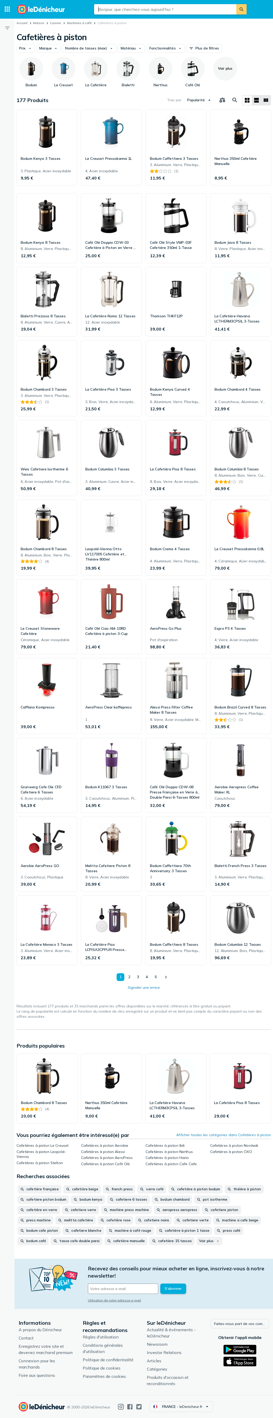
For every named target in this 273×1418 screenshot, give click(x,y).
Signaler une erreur (144, 987)
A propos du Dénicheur (40, 1329)
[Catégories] (7, 9)
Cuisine (55, 23)
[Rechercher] (241, 9)
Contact (26, 1338)
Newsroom (157, 1344)
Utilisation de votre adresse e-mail (114, 1300)
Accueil (22, 23)
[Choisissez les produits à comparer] (222, 100)
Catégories (157, 1369)
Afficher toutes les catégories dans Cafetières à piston (223, 1135)
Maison (38, 23)
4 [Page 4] (147, 977)
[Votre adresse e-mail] (123, 1289)
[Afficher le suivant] (166, 977)
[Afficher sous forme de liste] (256, 100)
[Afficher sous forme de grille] (247, 100)
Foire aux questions (37, 1375)
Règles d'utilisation (101, 1337)
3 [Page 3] (138, 977)
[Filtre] (7, 28)
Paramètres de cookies (104, 1376)
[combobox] (165, 9)
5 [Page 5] (156, 977)
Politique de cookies (101, 1368)
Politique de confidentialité (108, 1359)
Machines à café (79, 23)
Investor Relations (164, 1352)
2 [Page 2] (129, 977)
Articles (154, 1360)
